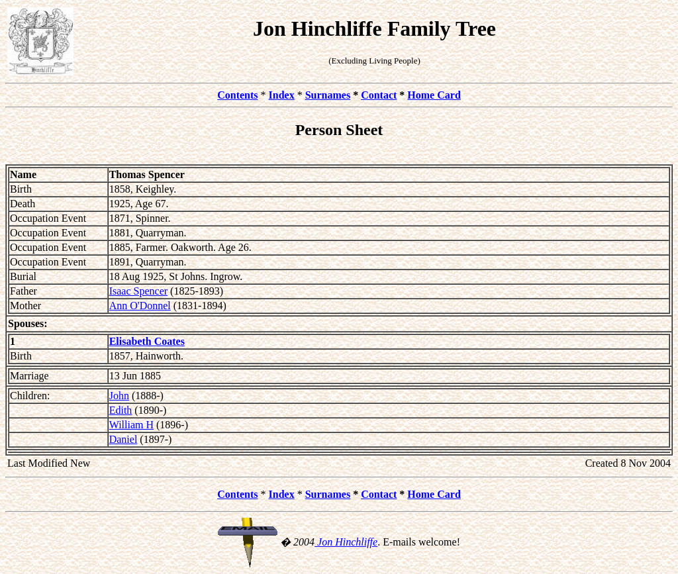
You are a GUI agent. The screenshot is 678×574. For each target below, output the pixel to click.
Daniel (123, 439)
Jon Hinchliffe (346, 542)
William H (131, 424)
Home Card (433, 95)
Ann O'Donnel (140, 305)
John (119, 395)
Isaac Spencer (138, 291)
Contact (379, 95)
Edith (120, 410)
